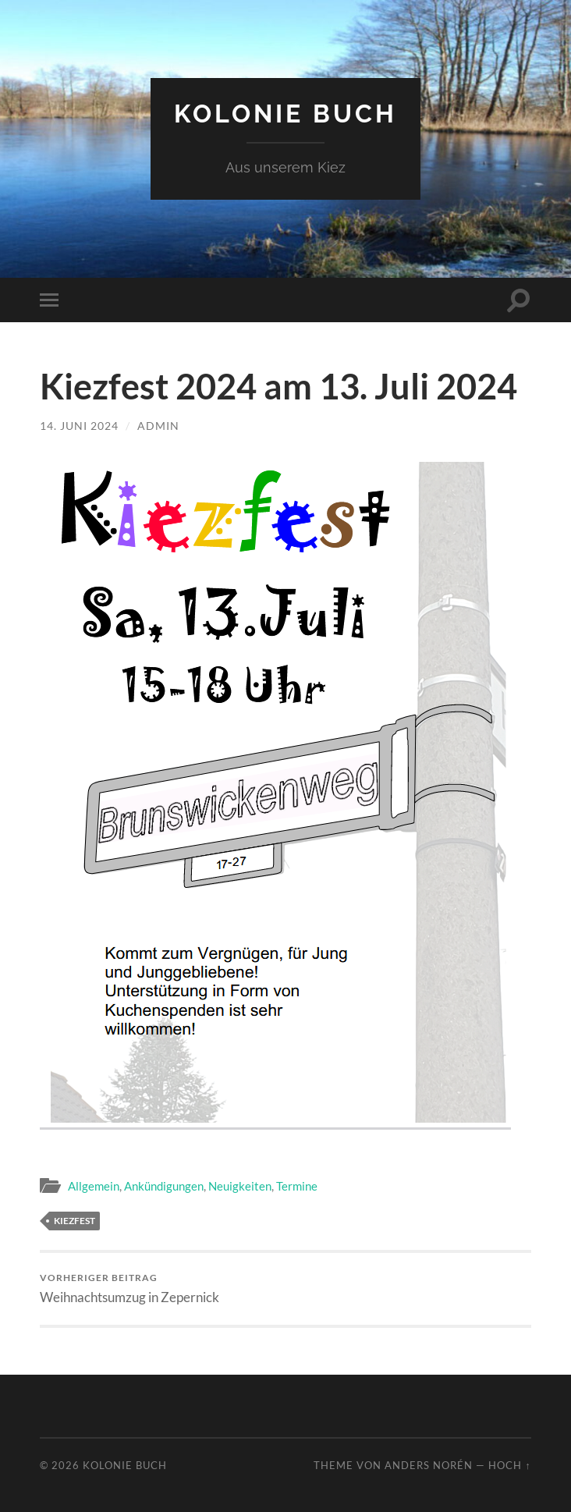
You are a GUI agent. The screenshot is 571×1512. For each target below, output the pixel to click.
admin (158, 425)
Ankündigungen (164, 1186)
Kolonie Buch (285, 113)
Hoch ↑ (509, 1465)
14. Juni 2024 (79, 425)
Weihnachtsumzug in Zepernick (129, 1288)
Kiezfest (74, 1220)
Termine (296, 1186)
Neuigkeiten (239, 1186)
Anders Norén (429, 1465)
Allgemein (93, 1186)
